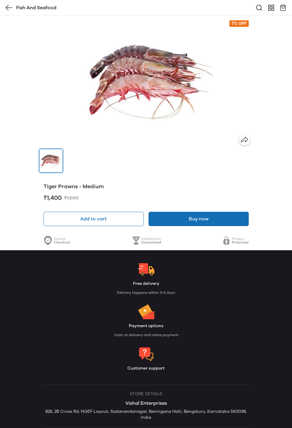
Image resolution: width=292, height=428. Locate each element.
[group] (146, 82)
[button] (51, 161)
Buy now (198, 219)
